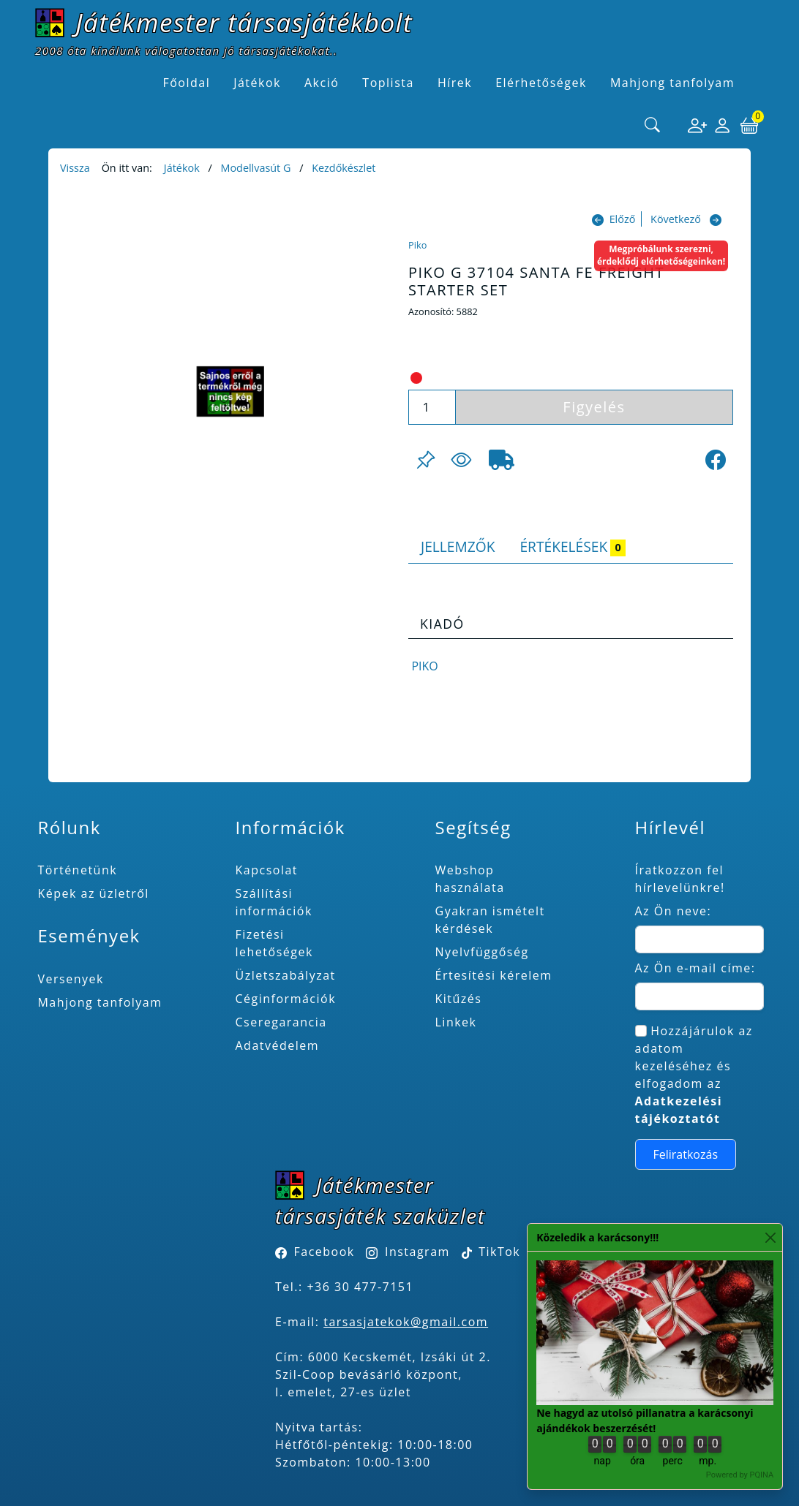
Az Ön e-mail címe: (695, 968)
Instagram (417, 1252)
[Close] (770, 1237)
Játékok (182, 168)
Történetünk (77, 870)
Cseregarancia (281, 1022)
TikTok (491, 1252)
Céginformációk (286, 999)
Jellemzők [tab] (458, 546)
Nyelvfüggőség (482, 952)
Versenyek (70, 979)
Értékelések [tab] (572, 546)
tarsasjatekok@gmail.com (405, 1322)
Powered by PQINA (739, 1475)
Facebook (324, 1252)
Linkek (456, 1022)
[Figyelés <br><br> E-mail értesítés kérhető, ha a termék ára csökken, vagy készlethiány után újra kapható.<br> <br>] (461, 459)
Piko (417, 244)
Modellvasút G (255, 168)
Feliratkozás (686, 1154)
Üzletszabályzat (286, 975)
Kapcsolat (267, 870)
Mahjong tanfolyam (99, 1002)
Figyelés (594, 407)
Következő (675, 219)
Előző (622, 219)
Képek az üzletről (93, 893)
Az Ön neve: (673, 911)
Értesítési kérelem (493, 975)
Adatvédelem (278, 1045)
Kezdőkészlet (343, 168)
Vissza (75, 168)
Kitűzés (458, 999)
